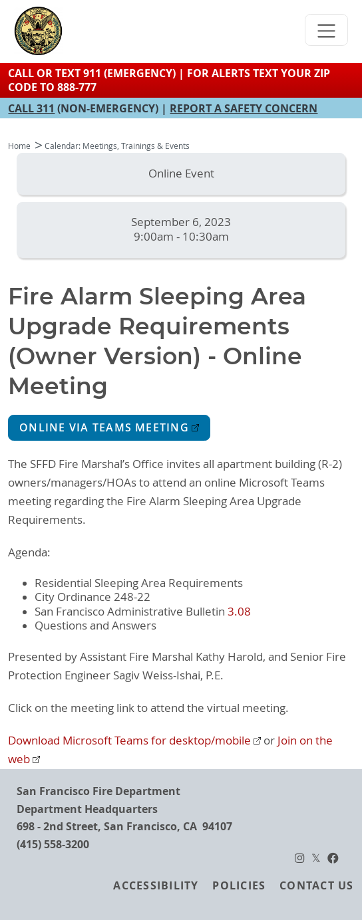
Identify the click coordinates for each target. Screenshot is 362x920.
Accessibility (155, 885)
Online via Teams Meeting (104, 428)
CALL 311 (31, 108)
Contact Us (316, 885)
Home (19, 146)
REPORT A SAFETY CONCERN (243, 108)
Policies (239, 885)
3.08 (239, 611)
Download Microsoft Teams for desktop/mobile (129, 740)
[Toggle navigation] (327, 30)
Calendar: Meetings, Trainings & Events (117, 146)
